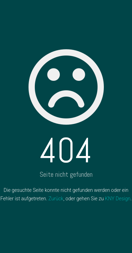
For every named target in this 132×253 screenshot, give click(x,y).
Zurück (56, 198)
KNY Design (118, 198)
